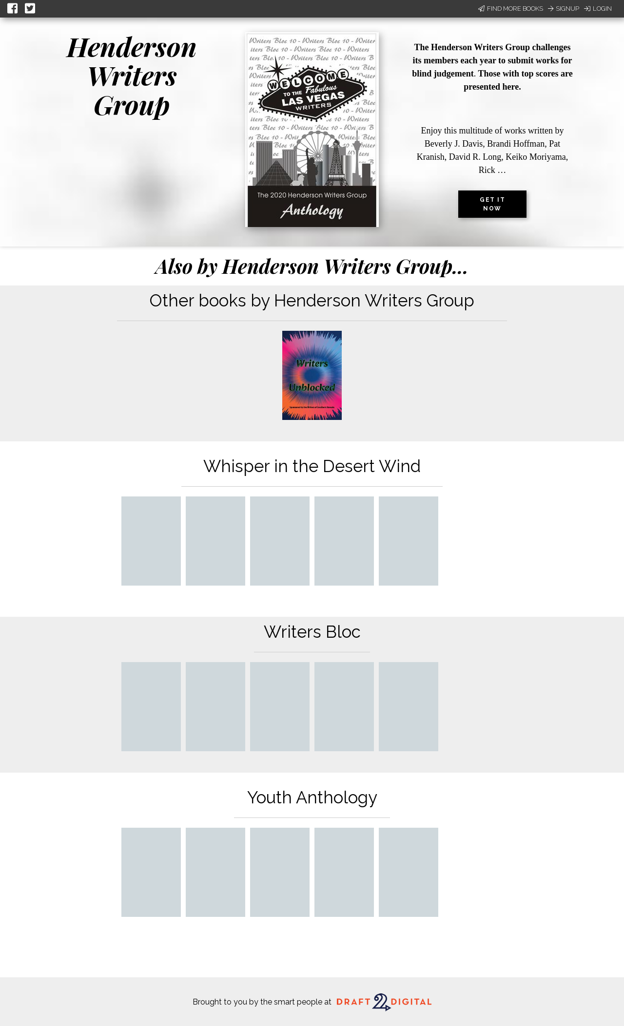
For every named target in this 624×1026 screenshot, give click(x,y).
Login (598, 8)
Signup (563, 8)
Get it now (492, 204)
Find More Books (510, 8)
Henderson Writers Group (132, 75)
